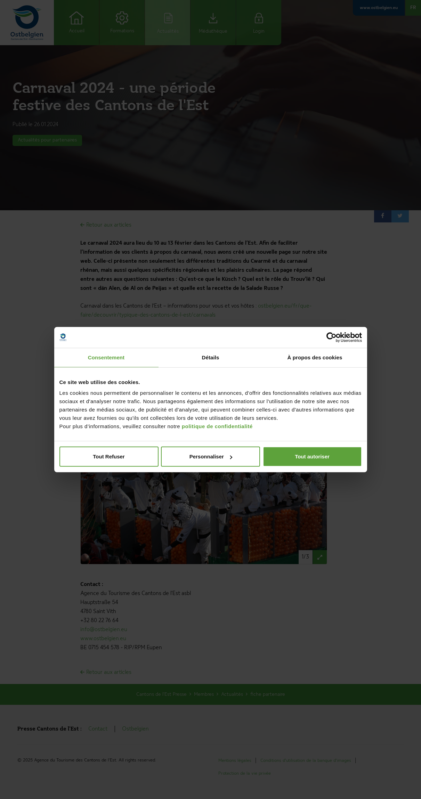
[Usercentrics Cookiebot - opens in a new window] (331, 337)
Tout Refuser (108, 456)
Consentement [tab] (106, 357)
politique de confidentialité (217, 426)
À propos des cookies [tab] (315, 357)
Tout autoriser (312, 456)
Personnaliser (210, 456)
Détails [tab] (210, 357)
